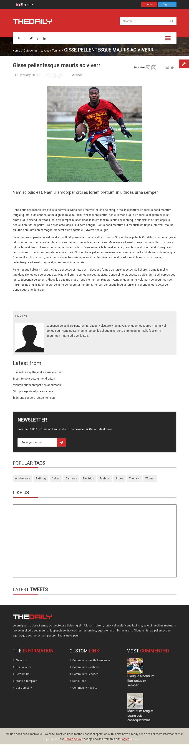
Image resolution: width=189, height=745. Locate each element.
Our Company (24, 687)
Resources (79, 681)
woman (150, 478)
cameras (71, 478)
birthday (41, 478)
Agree (125, 739)
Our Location (23, 667)
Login (149, 4)
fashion (105, 478)
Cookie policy (73, 739)
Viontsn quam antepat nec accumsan (37, 385)
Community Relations (86, 667)
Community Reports (84, 687)
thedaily (134, 478)
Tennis (56, 50)
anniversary (22, 478)
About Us (21, 660)
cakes (56, 478)
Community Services (85, 674)
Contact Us (22, 674)
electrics (88, 478)
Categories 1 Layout (36, 50)
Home (16, 50)
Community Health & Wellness (91, 660)
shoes (119, 478)
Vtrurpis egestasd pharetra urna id (34, 391)
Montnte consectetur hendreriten (34, 378)
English (24, 4)
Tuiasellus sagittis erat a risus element (38, 372)
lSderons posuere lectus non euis (34, 397)
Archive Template (26, 681)
